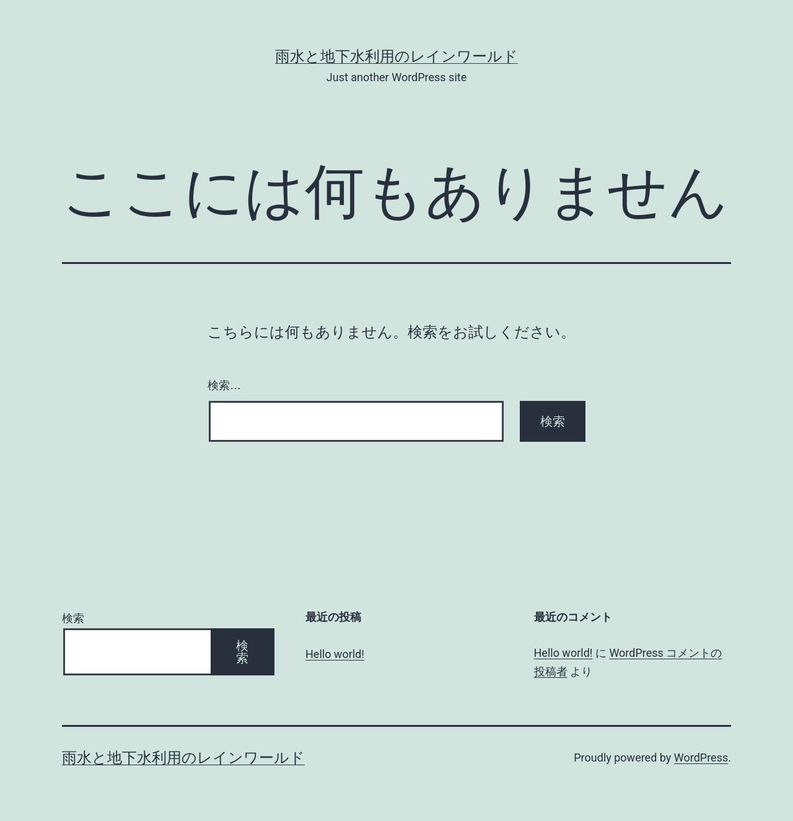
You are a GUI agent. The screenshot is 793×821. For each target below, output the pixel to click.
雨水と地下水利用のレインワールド (396, 56)
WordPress (701, 757)
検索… (224, 385)
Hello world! (334, 654)
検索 (73, 618)
